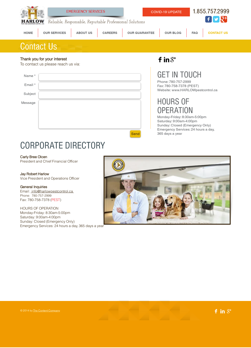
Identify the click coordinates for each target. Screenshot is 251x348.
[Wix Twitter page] (216, 19)
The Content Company (46, 310)
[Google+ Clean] (229, 311)
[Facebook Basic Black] (160, 59)
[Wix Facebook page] (208, 19)
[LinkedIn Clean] (222, 311)
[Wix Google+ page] (224, 19)
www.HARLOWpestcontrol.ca (194, 90)
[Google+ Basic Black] (173, 59)
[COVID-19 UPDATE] (166, 12)
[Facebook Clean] (216, 311)
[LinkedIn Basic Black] (166, 59)
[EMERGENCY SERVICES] (85, 12)
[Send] (135, 133)
